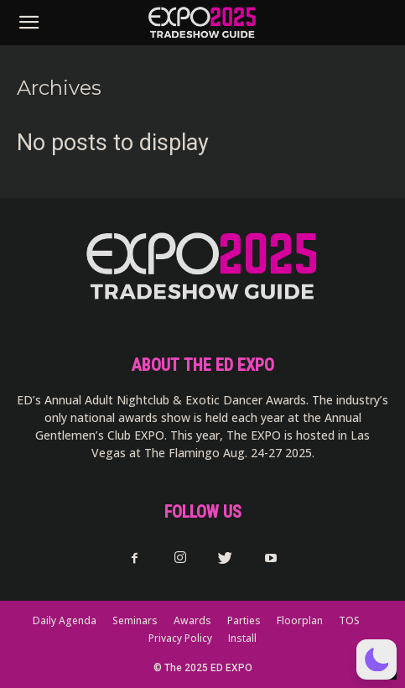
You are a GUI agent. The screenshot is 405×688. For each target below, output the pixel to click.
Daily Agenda (64, 620)
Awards (192, 620)
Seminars (135, 620)
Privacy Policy (180, 638)
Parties (244, 620)
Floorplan (300, 620)
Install (242, 638)
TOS (349, 620)
